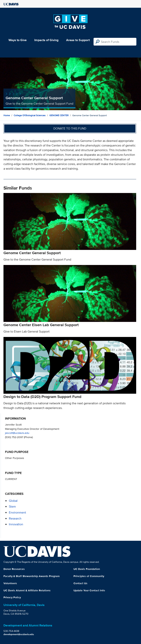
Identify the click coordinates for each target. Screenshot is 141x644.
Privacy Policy (12, 597)
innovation (16, 524)
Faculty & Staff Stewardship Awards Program (31, 576)
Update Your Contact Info (89, 590)
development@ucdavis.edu (18, 634)
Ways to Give (17, 40)
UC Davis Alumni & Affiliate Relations (27, 590)
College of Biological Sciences (30, 115)
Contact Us (80, 583)
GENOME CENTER (58, 115)
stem (12, 506)
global (13, 500)
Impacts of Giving (46, 40)
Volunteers (10, 583)
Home (6, 115)
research (15, 518)
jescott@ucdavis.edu (17, 433)
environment (17, 512)
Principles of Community (88, 576)
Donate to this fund (69, 128)
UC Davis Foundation (86, 569)
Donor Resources (14, 569)
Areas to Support (78, 40)
